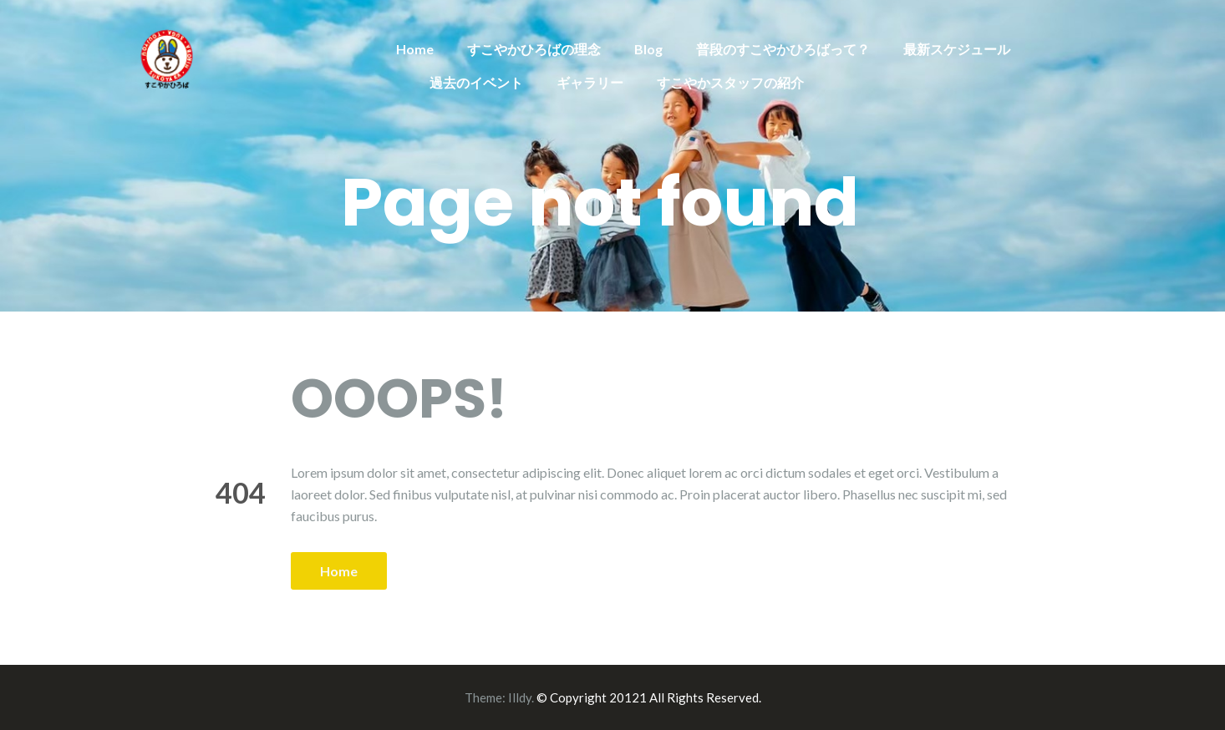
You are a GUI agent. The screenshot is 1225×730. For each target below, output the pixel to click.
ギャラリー (590, 82)
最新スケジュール (956, 49)
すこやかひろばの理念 (534, 49)
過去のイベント (476, 82)
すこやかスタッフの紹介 (730, 82)
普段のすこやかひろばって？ (783, 49)
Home (415, 49)
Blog (648, 49)
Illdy (519, 697)
